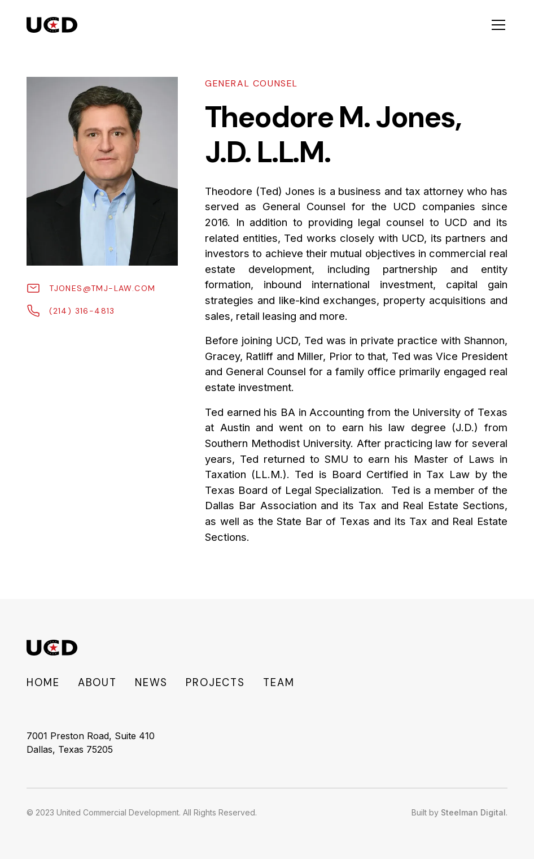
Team (278, 682)
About (97, 682)
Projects (215, 682)
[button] (496, 24)
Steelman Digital (473, 812)
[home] (52, 25)
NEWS (151, 682)
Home (43, 682)
